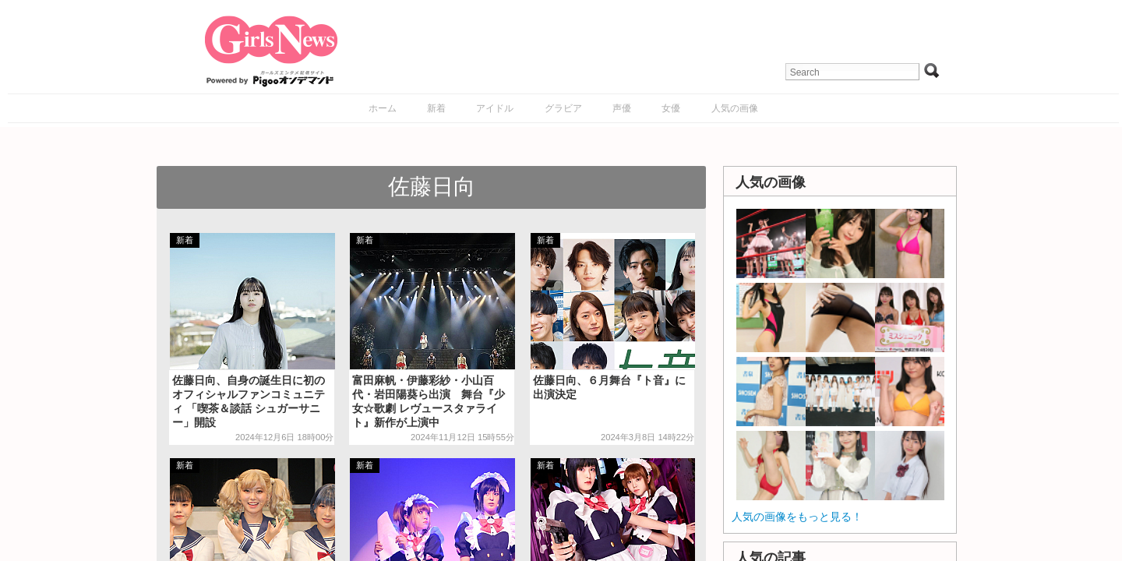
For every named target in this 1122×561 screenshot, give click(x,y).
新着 (436, 108)
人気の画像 (734, 108)
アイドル (494, 108)
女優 (671, 108)
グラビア (563, 108)
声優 (621, 108)
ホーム (383, 108)
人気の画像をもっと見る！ (797, 516)
